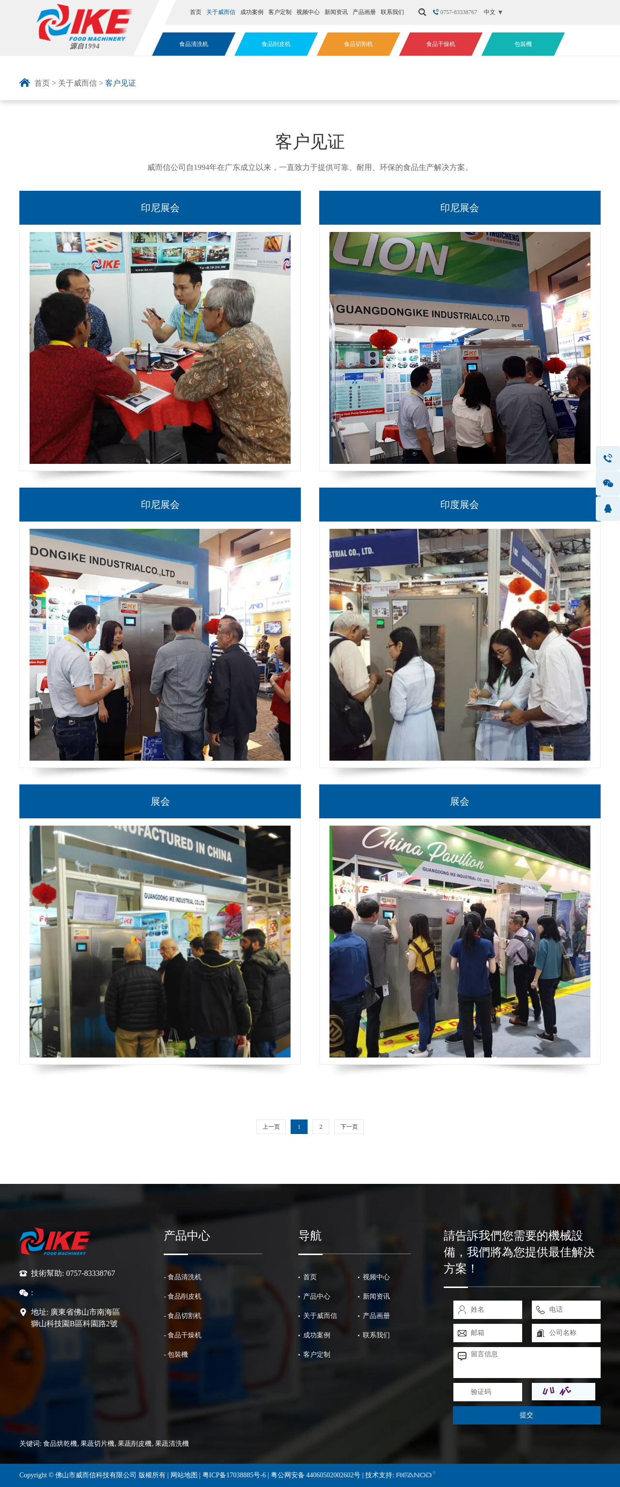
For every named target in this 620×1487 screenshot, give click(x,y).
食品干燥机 (440, 44)
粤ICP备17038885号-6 (235, 1475)
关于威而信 (220, 12)
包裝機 (523, 44)
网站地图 (184, 1475)
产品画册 (364, 12)
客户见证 (120, 83)
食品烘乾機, (61, 1443)
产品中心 (187, 1235)
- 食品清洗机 (183, 1277)
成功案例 (252, 12)
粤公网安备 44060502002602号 (316, 1475)
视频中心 (308, 12)
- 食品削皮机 (183, 1296)
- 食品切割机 (183, 1315)
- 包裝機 (176, 1354)
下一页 (349, 1126)
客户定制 (280, 12)
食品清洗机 (193, 44)
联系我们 (392, 12)
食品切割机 (358, 44)
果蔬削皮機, (136, 1443)
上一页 (271, 1126)
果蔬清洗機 (172, 1443)
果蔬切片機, (98, 1443)
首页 (196, 12)
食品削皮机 (276, 44)
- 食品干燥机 (183, 1335)
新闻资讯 (336, 12)
